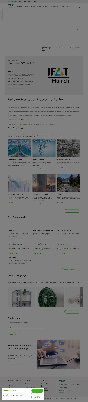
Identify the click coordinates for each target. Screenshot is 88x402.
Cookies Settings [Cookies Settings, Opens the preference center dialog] (37, 397)
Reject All (37, 393)
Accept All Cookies (37, 390)
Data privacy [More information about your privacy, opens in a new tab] (22, 395)
